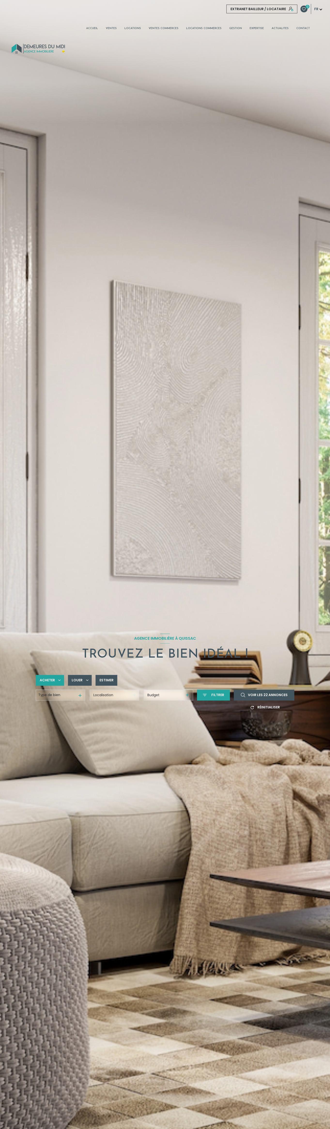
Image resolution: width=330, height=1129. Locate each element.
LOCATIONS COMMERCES (204, 28)
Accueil (92, 28)
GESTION (235, 28)
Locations (132, 28)
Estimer (107, 680)
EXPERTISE (257, 28)
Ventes (111, 28)
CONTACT (303, 28)
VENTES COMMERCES (163, 28)
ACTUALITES (280, 28)
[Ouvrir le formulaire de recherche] (213, 695)
